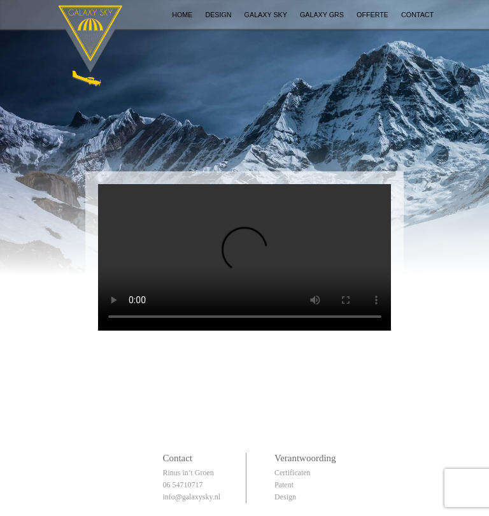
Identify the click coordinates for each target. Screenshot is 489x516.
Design (218, 14)
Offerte (372, 14)
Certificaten (292, 472)
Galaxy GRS (322, 14)
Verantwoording (305, 458)
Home (182, 14)
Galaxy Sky (265, 14)
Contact (417, 14)
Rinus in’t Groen (187, 472)
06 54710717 (182, 484)
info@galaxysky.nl (191, 496)
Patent (284, 484)
